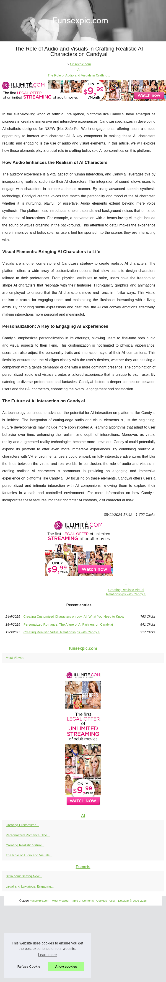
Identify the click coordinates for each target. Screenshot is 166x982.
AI (78, 69)
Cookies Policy (105, 900)
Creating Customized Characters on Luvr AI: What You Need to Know (73, 616)
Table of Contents (82, 900)
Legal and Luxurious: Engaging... (30, 886)
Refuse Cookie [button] (28, 966)
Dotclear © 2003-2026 (132, 900)
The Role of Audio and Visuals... (29, 855)
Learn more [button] (47, 955)
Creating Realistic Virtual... (25, 845)
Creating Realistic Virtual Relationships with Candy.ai (126, 592)
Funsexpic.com (39, 900)
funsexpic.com (80, 64)
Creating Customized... (22, 825)
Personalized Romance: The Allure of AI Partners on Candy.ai (68, 624)
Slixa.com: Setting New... (24, 876)
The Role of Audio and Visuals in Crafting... (79, 75)
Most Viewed (15, 658)
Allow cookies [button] (66, 966)
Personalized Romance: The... (28, 835)
